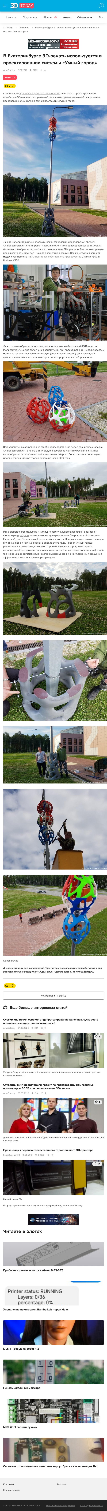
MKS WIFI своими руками (20, 1427)
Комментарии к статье (53, 995)
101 (52, 1155)
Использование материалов (60, 1505)
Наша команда (11, 1490)
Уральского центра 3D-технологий (39, 93)
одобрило (23, 535)
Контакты (8, 1484)
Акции (67, 17)
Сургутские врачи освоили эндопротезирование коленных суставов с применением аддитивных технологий (50, 1021)
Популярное (30, 17)
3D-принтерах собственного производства (56, 256)
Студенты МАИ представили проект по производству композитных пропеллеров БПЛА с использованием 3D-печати (48, 1086)
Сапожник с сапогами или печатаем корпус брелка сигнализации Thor (50, 1466)
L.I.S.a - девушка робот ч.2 (21, 1349)
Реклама (34, 45)
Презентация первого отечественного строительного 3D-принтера (48, 1150)
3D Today (7, 27)
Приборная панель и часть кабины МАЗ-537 (33, 1270)
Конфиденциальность (91, 1505)
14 (45, 70)
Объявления (84, 17)
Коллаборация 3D (11, 1155)
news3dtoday (9, 70)
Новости (11, 17)
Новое (50, 17)
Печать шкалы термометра (21, 1388)
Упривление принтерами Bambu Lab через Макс (36, 1309)
